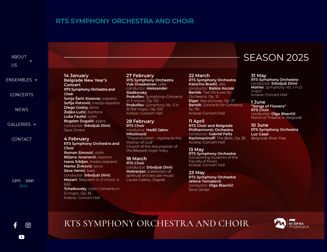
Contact (21, 139)
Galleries (21, 124)
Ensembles (21, 80)
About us (21, 61)
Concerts (21, 94)
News (21, 109)
